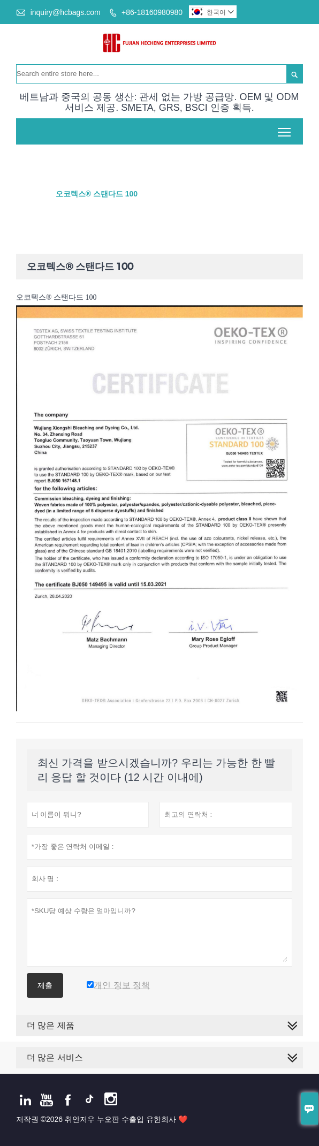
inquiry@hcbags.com (66, 12)
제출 (44, 985)
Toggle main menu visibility (285, 128)
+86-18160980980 (152, 12)
